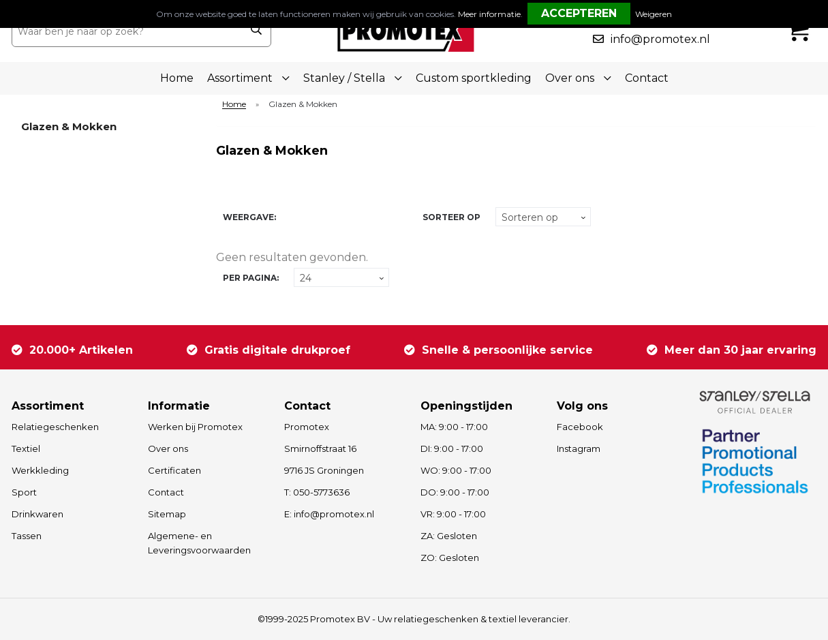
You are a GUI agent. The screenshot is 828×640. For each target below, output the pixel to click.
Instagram (578, 448)
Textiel (26, 448)
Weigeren (653, 14)
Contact (647, 78)
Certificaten (174, 470)
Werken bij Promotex (195, 426)
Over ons (168, 448)
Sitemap (167, 513)
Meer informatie (489, 14)
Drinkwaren (37, 513)
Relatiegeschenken (55, 426)
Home (177, 78)
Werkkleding (40, 470)
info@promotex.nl (660, 39)
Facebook (580, 426)
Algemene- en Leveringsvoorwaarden (199, 542)
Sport (24, 492)
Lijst (316, 217)
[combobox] (126, 31)
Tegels (292, 217)
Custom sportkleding (474, 78)
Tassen (27, 535)
